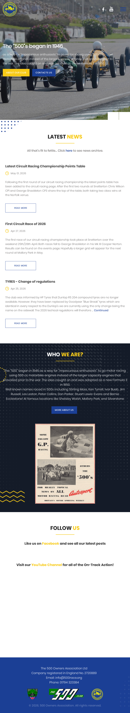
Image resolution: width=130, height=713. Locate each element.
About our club (16, 73)
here (69, 150)
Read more (29, 204)
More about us (64, 410)
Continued (94, 309)
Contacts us (44, 73)
